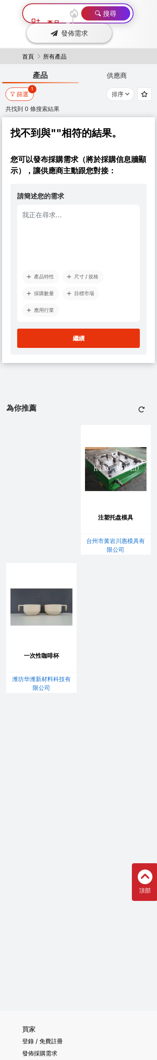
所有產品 (55, 56)
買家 (29, 1029)
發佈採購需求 (39, 1053)
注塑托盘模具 (115, 517)
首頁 (28, 56)
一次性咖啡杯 (41, 655)
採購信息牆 (120, 159)
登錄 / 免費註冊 (42, 1041)
